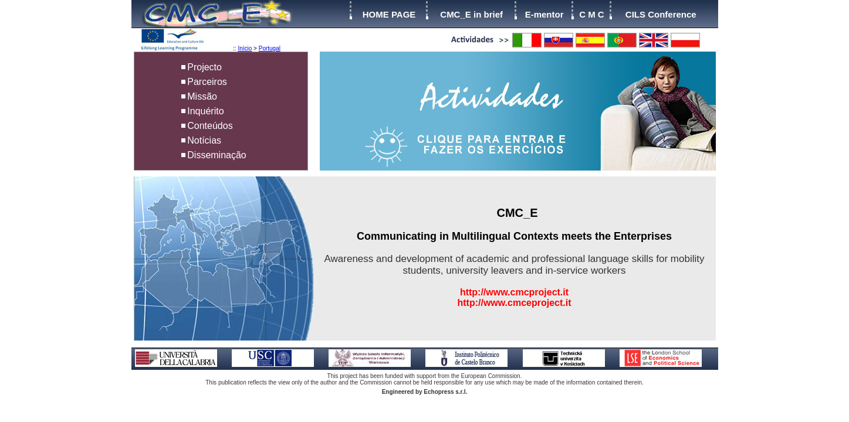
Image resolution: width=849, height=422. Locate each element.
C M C (591, 14)
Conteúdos (209, 126)
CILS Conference (660, 14)
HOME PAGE (389, 14)
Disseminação (216, 155)
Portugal (269, 48)
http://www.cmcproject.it (514, 292)
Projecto (204, 67)
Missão (202, 96)
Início (245, 48)
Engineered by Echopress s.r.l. (425, 392)
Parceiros (207, 82)
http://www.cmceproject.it (514, 303)
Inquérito (205, 111)
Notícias (204, 140)
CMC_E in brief (471, 14)
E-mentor (544, 14)
